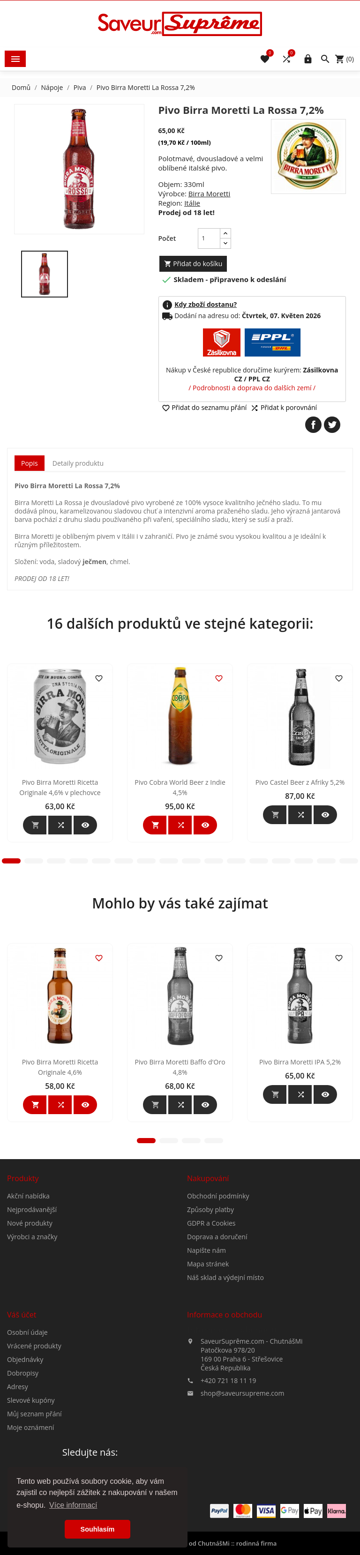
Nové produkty (29, 1306)
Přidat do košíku (193, 263)
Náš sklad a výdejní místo (225, 1360)
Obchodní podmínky (218, 1278)
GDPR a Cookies (211, 1306)
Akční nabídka (28, 1278)
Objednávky (25, 1442)
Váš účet (21, 1397)
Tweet (332, 425)
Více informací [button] (73, 1505)
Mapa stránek (208, 1346)
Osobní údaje (27, 1415)
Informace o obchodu (232, 1412)
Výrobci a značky (32, 1319)
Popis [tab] (29, 463)
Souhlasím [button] (98, 1529)
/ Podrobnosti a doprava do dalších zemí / (251, 387)
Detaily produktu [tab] (78, 463)
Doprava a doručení (217, 1319)
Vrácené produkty (34, 1428)
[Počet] (209, 238)
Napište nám (206, 1333)
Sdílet (313, 425)
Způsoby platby (210, 1292)
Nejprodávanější (32, 1292)
